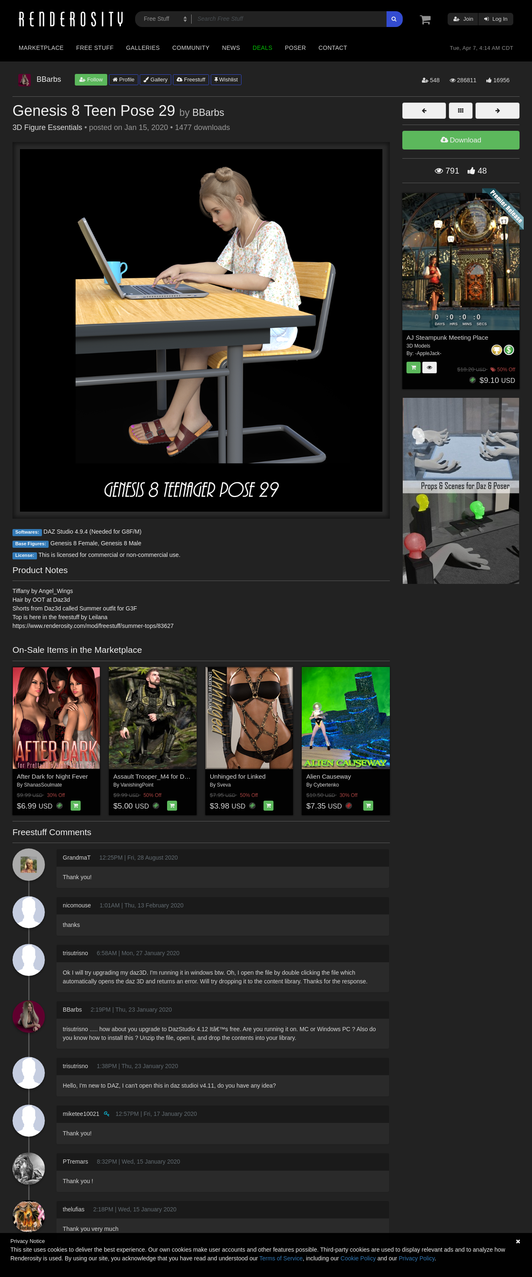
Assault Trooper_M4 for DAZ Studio (162, 776)
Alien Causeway (328, 776)
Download (461, 140)
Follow (91, 79)
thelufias (73, 1209)
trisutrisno (75, 953)
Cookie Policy (358, 1258)
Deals (263, 47)
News (231, 47)
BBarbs (208, 112)
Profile (123, 79)
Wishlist (226, 79)
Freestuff (191, 79)
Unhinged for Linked (238, 776)
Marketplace (41, 47)
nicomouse (77, 905)
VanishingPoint (137, 785)
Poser (295, 47)
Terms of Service (281, 1258)
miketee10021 (81, 1113)
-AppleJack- (428, 353)
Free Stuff (94, 47)
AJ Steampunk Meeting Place (447, 337)
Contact (332, 47)
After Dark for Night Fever (52, 776)
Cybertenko (326, 785)
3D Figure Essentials (47, 127)
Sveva (224, 785)
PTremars (75, 1161)
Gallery (155, 79)
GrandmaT (77, 857)
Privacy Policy (416, 1258)
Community (191, 47)
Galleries (143, 47)
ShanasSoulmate (43, 785)
